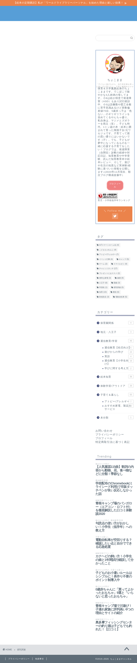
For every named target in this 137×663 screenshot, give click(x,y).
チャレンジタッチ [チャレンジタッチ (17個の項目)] (108, 269)
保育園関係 (116, 323)
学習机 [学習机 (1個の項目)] (103, 287)
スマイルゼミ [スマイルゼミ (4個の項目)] (120, 264)
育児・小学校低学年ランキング (114, 200)
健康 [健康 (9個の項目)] (120, 278)
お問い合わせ (104, 430)
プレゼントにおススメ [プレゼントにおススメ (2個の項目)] (109, 273)
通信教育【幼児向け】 (119, 348)
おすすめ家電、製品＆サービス (119, 407)
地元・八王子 (116, 332)
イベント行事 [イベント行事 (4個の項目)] (106, 259)
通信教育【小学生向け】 (119, 362)
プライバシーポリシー (109, 434)
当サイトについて (122, 27)
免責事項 (39, 659)
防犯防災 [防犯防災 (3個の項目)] (104, 297)
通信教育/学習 (57, 25)
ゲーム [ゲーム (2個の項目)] (103, 264)
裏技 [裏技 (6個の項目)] (116, 292)
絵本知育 (36, 25)
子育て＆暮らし (101, 25)
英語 (119, 356)
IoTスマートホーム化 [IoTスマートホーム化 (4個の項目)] (109, 245)
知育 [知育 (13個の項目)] (102, 292)
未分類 (116, 417)
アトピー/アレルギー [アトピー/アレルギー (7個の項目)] (108, 255)
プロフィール (115, 185)
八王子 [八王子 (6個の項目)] (103, 283)
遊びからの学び (119, 352)
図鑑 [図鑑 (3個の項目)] (117, 283)
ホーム (14, 25)
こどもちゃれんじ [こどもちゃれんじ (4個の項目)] (107, 250)
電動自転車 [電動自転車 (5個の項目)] (121, 297)
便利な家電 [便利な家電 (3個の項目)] (105, 278)
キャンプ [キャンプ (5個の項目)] (124, 259)
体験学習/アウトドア (79, 27)
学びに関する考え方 (119, 368)
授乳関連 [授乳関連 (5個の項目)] (119, 287)
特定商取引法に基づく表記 (112, 441)
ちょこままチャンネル (68, 13)
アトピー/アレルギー (119, 401)
